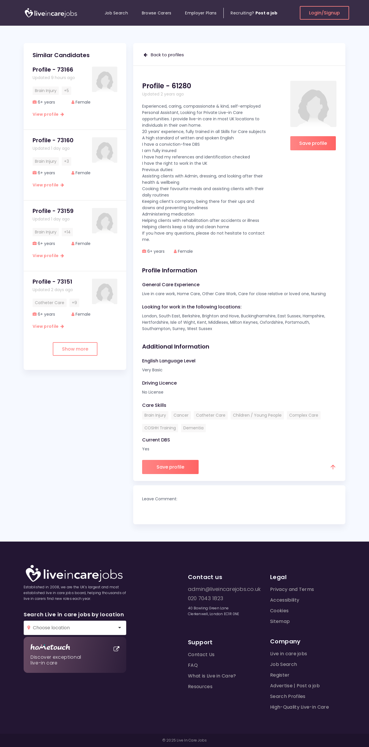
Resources (200, 686)
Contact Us (201, 654)
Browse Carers (157, 13)
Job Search (116, 13)
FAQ (193, 665)
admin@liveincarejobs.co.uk (224, 589)
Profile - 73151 (52, 282)
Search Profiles (288, 696)
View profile (48, 114)
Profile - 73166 (53, 69)
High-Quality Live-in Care (299, 707)
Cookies (279, 610)
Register (280, 675)
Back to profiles (164, 55)
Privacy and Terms (292, 589)
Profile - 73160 (53, 140)
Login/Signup (324, 13)
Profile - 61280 (166, 86)
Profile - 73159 (53, 211)
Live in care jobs (288, 653)
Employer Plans (200, 13)
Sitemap (280, 621)
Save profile (313, 143)
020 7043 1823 (205, 598)
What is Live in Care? (212, 676)
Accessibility (284, 600)
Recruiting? (254, 13)
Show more (75, 349)
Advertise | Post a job (295, 685)
